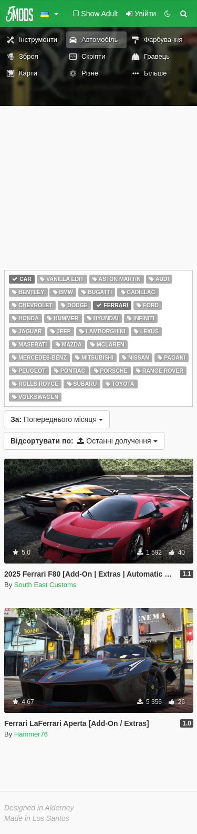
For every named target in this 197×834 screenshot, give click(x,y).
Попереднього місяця (57, 419)
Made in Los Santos (36, 818)
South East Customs (45, 585)
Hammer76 (31, 734)
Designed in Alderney (39, 808)
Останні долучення (84, 441)
